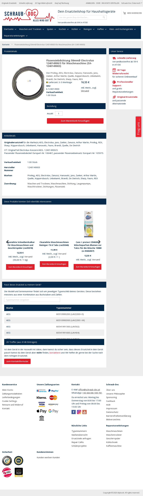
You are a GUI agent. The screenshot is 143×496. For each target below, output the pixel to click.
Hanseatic (87, 72)
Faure (75, 79)
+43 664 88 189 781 (92, 392)
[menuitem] (9, 29)
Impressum (111, 408)
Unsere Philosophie (115, 393)
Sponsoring (111, 397)
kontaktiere (55, 352)
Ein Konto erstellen (110, 3)
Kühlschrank (111, 442)
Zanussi (78, 72)
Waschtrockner (35, 186)
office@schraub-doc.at (89, 389)
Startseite (5, 44)
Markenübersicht (80, 434)
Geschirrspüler (113, 438)
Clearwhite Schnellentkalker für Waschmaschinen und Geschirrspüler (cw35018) (20, 245)
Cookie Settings (9, 401)
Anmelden (90, 3)
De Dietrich (59, 79)
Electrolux (68, 72)
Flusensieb (60, 186)
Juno (96, 72)
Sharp (68, 79)
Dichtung (71, 183)
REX (81, 79)
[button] (131, 3)
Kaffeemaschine (113, 445)
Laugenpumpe (83, 183)
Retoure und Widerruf (12, 404)
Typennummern (79, 431)
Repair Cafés (78, 442)
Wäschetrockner (114, 434)
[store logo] (29, 15)
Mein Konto (7, 389)
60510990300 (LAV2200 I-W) (70, 320)
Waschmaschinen (114, 431)
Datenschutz (112, 412)
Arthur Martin (60, 76)
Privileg (54, 72)
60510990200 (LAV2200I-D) (70, 314)
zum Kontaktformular (17, 361)
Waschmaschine (58, 183)
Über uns (110, 389)
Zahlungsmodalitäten (12, 393)
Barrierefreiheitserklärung (118, 415)
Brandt (49, 79)
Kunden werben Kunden (48, 457)
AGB (108, 404)
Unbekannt (95, 76)
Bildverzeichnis (113, 419)
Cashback (110, 401)
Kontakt (6, 408)
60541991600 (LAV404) (67, 332)
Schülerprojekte (79, 445)
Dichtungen (48, 186)
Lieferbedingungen (11, 397)
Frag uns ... (138, 127)
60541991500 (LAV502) (67, 326)
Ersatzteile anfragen (81, 438)
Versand (85, 90)
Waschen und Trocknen (39, 183)
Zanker (49, 76)
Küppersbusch (82, 76)
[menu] (71, 32)
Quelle (71, 76)
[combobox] (82, 17)
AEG (61, 72)
